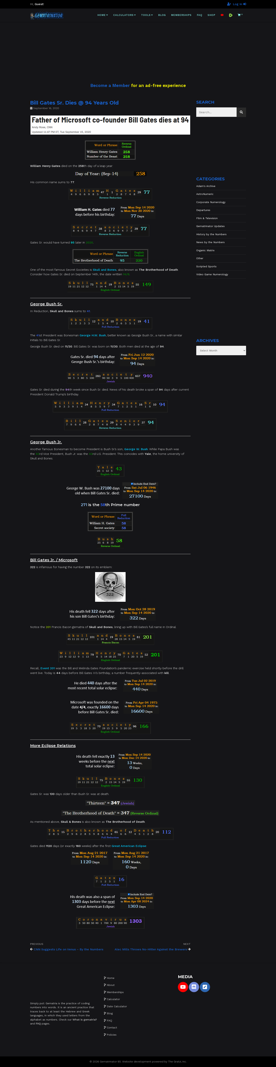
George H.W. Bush (93, 335)
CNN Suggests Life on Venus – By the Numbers (68, 949)
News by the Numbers (210, 242)
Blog (162, 15)
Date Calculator (117, 1006)
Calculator (113, 999)
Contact (112, 1027)
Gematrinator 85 (110, 1061)
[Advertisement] (138, 48)
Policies (111, 1034)
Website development (136, 1061)
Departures (203, 210)
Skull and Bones (104, 269)
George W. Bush (136, 449)
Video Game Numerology (212, 274)
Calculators (123, 15)
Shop (211, 15)
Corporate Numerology (210, 202)
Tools (146, 15)
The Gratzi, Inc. (177, 1061)
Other (199, 258)
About (111, 984)
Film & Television (207, 218)
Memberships (181, 15)
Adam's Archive (205, 186)
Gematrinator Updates (210, 226)
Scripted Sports (206, 266)
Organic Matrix (205, 250)
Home (101, 15)
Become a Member (110, 85)
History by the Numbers (211, 234)
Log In (239, 4)
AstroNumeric (204, 193)
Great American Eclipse (129, 846)
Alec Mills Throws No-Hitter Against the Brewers (151, 949)
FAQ (199, 15)
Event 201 (47, 668)
